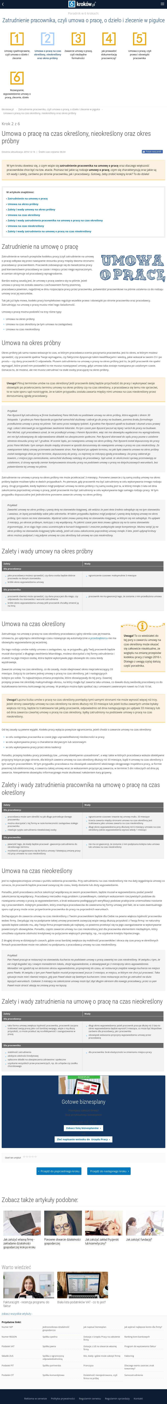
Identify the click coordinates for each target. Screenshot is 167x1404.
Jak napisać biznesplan (94, 1326)
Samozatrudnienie (133, 1375)
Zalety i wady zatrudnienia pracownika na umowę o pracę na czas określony (55, 220)
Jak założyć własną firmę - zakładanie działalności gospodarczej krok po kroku (19, 1243)
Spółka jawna (49, 1346)
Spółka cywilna (50, 1336)
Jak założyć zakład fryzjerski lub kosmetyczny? (102, 1241)
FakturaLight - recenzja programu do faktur (26, 1304)
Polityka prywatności (63, 1398)
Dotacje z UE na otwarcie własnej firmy (100, 1348)
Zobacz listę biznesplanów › (83, 1128)
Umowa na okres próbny (23, 204)
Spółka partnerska (52, 1365)
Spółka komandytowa (53, 1375)
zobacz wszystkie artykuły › (17, 1313)
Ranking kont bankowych (137, 1336)
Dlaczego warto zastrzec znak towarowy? (139, 1367)
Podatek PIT (8, 1365)
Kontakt (138, 1398)
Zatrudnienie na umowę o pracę (28, 198)
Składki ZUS (7, 1355)
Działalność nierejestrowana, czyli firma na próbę (100, 1377)
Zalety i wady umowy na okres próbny (31, 209)
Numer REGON (9, 1336)
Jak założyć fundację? (139, 1239)
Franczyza (88, 1365)
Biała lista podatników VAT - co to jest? (81, 1302)
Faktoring (129, 1355)
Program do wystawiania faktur (140, 1346)
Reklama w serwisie (35, 1398)
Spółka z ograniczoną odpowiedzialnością (53, 1357)
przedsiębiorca (99, 638)
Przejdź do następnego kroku (109, 1171)
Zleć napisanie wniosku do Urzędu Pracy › (83, 1139)
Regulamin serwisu (90, 1398)
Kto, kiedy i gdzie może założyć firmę (101, 1355)
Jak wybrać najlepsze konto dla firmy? (143, 1326)
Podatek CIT (8, 1375)
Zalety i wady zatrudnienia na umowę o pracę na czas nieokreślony (49, 231)
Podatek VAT (8, 1346)
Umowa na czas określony (24, 215)
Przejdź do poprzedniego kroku (59, 1171)
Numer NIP (7, 1326)
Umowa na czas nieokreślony (26, 226)
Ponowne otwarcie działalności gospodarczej (62, 1241)
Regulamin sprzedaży (117, 1398)
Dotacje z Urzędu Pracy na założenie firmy (101, 1338)
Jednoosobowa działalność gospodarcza (56, 1328)
